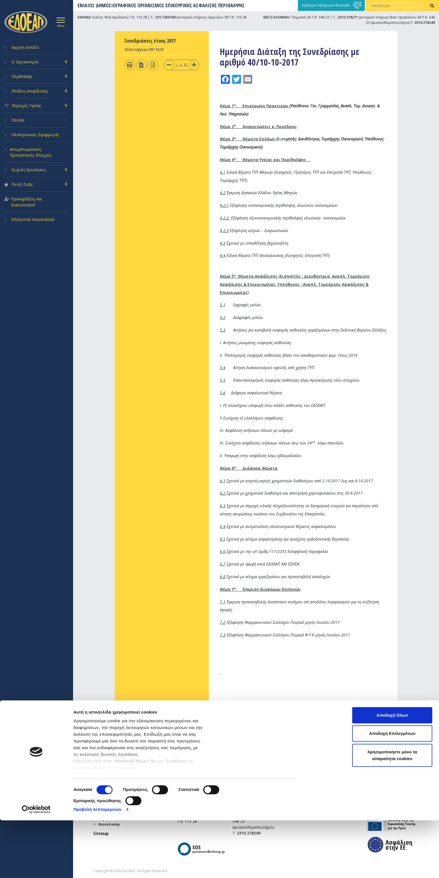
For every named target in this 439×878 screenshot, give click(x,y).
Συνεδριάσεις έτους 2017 (150, 40)
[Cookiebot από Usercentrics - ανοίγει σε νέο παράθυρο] (36, 867)
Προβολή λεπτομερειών (97, 867)
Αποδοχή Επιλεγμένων (392, 791)
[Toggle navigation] (61, 22)
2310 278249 (424, 22)
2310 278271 (347, 17)
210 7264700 (165, 17)
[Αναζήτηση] (395, 5)
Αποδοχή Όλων (392, 772)
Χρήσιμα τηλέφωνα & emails (331, 5)
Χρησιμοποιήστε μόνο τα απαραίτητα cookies (392, 813)
